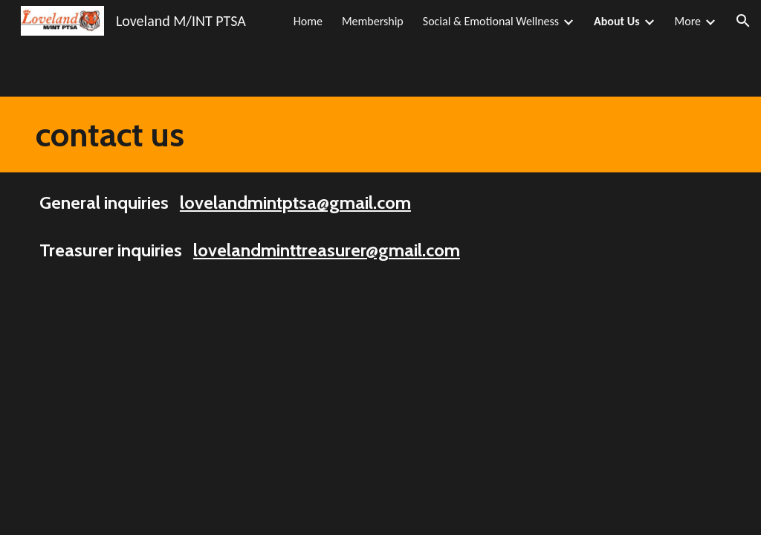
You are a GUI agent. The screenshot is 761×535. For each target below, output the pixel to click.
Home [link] (308, 21)
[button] (743, 21)
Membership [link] (373, 21)
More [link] (688, 21)
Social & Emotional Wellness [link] (491, 21)
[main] (115, 134)
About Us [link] (616, 21)
